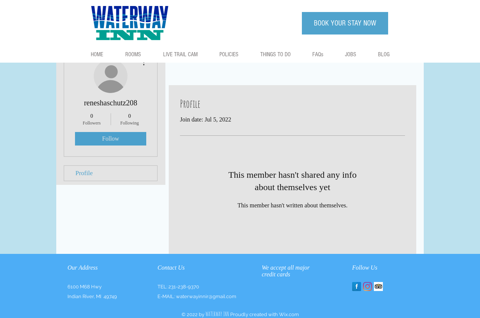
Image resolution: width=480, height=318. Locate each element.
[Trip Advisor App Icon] (378, 286)
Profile (84, 173)
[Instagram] (367, 286)
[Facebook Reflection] (356, 286)
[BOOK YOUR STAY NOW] (345, 23)
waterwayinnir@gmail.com (206, 296)
